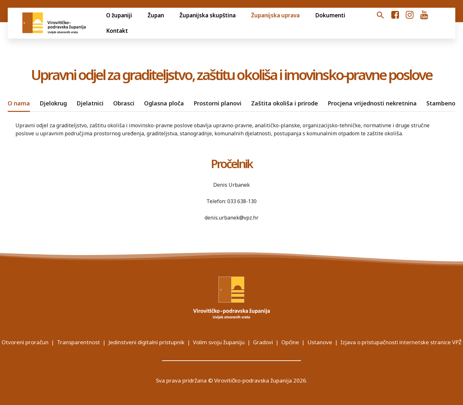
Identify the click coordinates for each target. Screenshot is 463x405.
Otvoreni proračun (25, 342)
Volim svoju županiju (219, 342)
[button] (380, 15)
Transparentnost (78, 342)
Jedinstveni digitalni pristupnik (146, 342)
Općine (290, 342)
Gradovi (263, 342)
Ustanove (319, 342)
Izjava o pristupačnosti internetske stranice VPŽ (401, 342)
